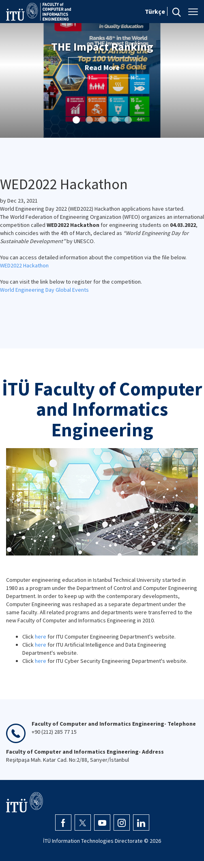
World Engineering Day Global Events (44, 289)
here (40, 636)
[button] (76, 120)
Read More (102, 67)
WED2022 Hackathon (24, 265)
